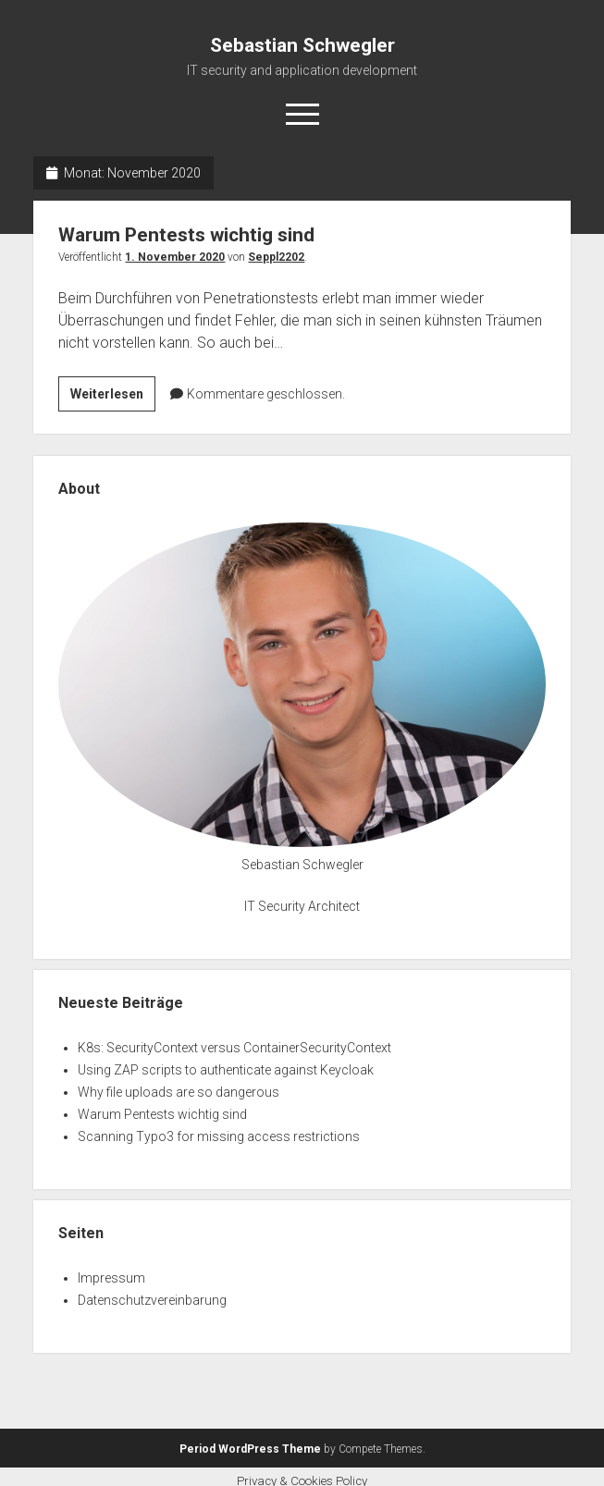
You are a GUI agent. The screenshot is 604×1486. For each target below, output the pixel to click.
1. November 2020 (175, 257)
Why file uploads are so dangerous (178, 1092)
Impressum (111, 1278)
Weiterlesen (112, 396)
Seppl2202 (276, 257)
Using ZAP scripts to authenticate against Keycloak (226, 1069)
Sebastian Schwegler (302, 45)
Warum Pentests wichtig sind (186, 235)
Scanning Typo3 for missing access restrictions (219, 1136)
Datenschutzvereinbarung (152, 1300)
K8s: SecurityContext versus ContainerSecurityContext (234, 1047)
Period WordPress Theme (250, 1449)
